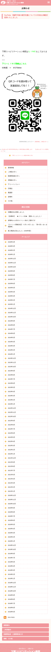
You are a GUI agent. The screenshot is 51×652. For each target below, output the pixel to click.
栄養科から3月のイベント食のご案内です (21, 220)
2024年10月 (12, 317)
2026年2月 (11, 250)
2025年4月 (11, 292)
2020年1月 (11, 541)
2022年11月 (12, 412)
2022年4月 (11, 441)
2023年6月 (11, 383)
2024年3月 (11, 346)
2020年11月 (12, 499)
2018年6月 (11, 607)
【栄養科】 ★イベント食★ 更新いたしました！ (25, 216)
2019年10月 (12, 549)
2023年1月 (11, 404)
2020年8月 (11, 512)
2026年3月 (11, 246)
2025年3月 (11, 296)
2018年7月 (11, 603)
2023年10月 (12, 366)
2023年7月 (11, 379)
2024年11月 (12, 312)
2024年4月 (11, 341)
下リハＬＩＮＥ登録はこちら (14, 64)
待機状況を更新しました (16, 212)
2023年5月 (11, 387)
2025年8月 (11, 275)
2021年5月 (11, 474)
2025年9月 (11, 271)
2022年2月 (11, 449)
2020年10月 (12, 504)
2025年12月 (12, 258)
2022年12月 (12, 408)
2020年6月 (11, 520)
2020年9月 (11, 508)
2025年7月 (11, 279)
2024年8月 (11, 325)
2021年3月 (11, 483)
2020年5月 (11, 524)
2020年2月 (11, 537)
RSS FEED (11, 617)
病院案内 (7, 625)
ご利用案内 (7, 630)
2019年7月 (11, 558)
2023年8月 (11, 375)
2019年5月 (11, 562)
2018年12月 (12, 582)
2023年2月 (11, 400)
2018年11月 (12, 587)
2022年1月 (11, 454)
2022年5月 (11, 437)
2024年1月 (11, 354)
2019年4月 (11, 566)
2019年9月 (11, 553)
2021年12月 (12, 458)
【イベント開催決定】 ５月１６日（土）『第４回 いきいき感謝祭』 (27, 225)
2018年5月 (11, 612)
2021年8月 (11, 466)
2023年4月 (11, 391)
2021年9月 (11, 462)
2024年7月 (11, 329)
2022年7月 (11, 429)
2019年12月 (12, 545)
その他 (10, 201)
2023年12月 (12, 358)
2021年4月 (11, 479)
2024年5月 (11, 337)
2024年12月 (12, 308)
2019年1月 (11, 578)
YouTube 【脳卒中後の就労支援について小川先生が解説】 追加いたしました (26, 16)
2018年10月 (12, 591)
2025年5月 (11, 287)
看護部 (10, 192)
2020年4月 (11, 528)
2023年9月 (11, 371)
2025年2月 (11, 300)
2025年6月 (11, 283)
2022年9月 (11, 420)
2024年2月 (11, 350)
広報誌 (10, 188)
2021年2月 (11, 487)
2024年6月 (11, 333)
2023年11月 (12, 362)
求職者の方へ (12, 180)
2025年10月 (12, 267)
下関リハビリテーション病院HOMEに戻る (22, 155)
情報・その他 (8, 638)
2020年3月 (11, 533)
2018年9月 (11, 595)
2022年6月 (11, 433)
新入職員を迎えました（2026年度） (20, 231)
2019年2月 (11, 574)
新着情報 (37, 141)
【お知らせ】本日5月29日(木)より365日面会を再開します (16, 149)
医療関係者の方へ (14, 176)
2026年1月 (11, 254)
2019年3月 (11, 570)
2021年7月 (11, 470)
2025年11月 (12, 263)
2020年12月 (12, 495)
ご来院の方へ (43, 141)
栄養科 (10, 197)
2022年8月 (11, 425)
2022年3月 (11, 445)
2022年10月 (12, 416)
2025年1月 (11, 304)
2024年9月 (11, 321)
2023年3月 (11, 395)
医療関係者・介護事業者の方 (13, 634)
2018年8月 (11, 599)
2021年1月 (11, 491)
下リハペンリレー (14, 184)
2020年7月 (11, 516)
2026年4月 (11, 242)
